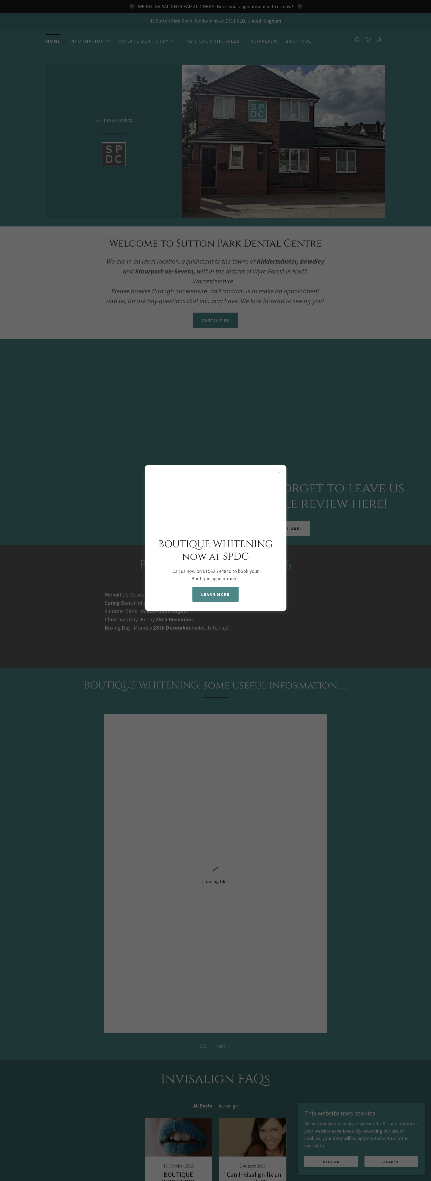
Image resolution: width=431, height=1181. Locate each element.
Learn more (215, 594)
